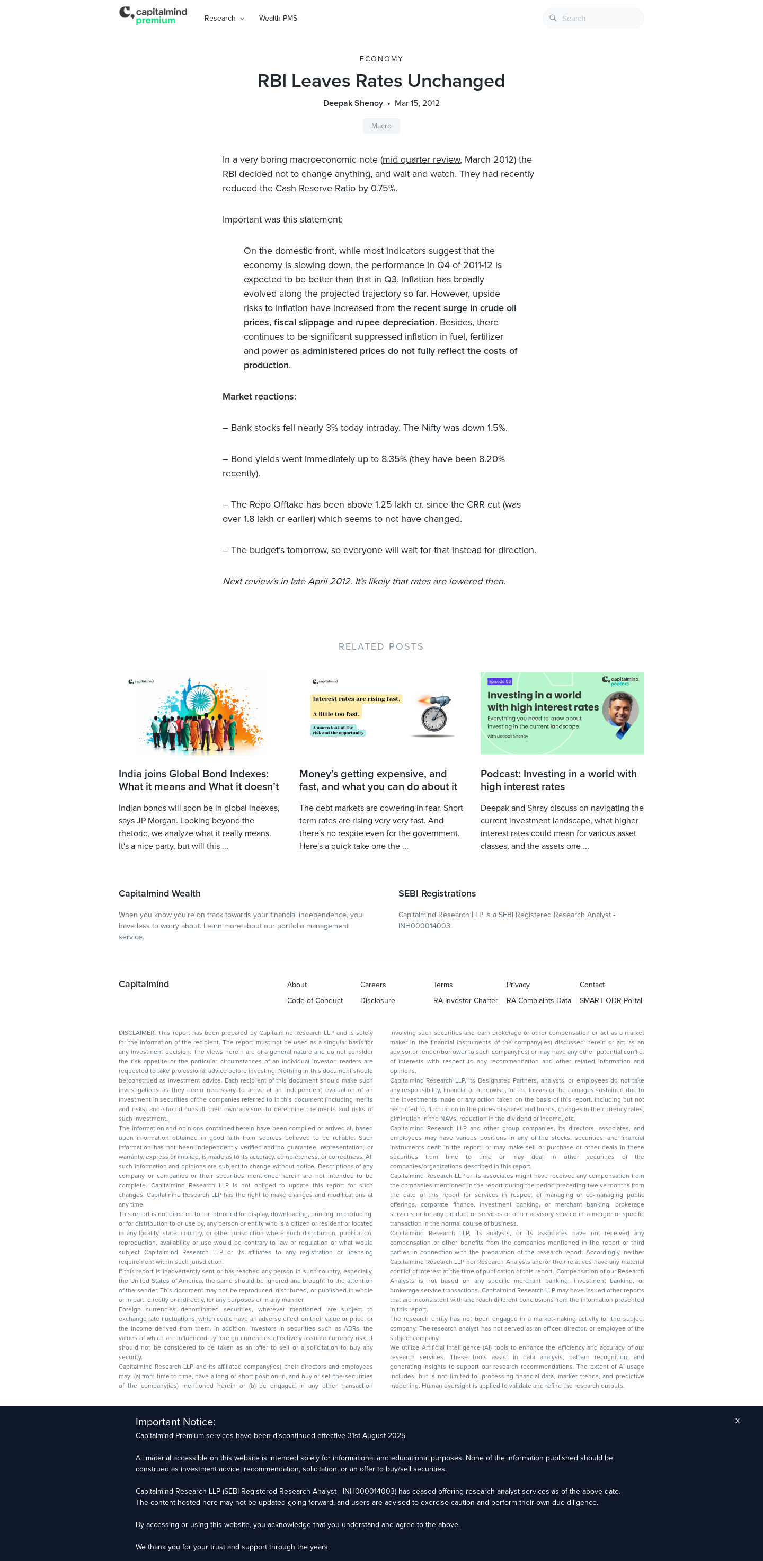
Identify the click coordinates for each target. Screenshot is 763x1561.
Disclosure (377, 1000)
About (297, 984)
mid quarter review (421, 159)
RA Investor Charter (465, 1000)
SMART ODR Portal (611, 1000)
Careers (373, 984)
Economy (382, 59)
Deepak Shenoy (353, 103)
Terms (443, 984)
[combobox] (593, 18)
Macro (381, 125)
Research (220, 18)
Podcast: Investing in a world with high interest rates (559, 780)
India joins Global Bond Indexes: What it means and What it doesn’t (199, 780)
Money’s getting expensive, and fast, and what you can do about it (378, 780)
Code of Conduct (315, 1000)
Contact (592, 984)
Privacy (518, 984)
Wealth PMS (278, 18)
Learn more (222, 925)
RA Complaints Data (539, 1000)
